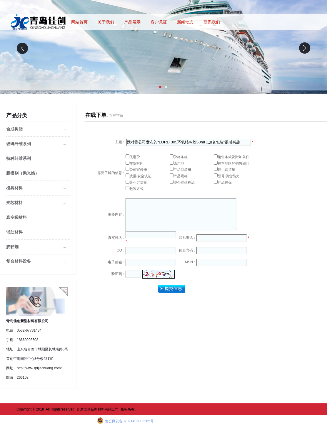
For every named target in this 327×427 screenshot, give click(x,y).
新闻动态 (185, 22)
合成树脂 (14, 129)
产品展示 (132, 22)
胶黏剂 (12, 246)
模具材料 (14, 188)
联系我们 (211, 22)
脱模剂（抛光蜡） (22, 173)
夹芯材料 (14, 202)
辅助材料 (14, 232)
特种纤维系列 (18, 158)
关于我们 (106, 22)
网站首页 (79, 22)
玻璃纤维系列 (18, 143)
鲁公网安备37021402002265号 (129, 421)
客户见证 (159, 22)
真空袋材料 (16, 217)
